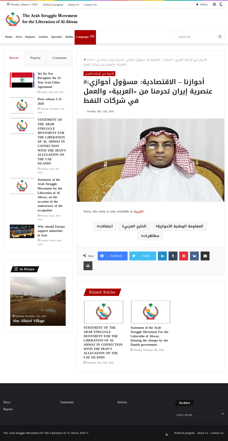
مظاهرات (151, 235)
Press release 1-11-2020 (50, 105)
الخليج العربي (135, 226)
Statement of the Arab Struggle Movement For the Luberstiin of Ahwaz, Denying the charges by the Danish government (149, 336)
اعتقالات (106, 226)
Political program (53, 4)
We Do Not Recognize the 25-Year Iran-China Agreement (50, 80)
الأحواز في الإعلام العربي (191, 59)
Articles (43, 37)
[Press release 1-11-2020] (22, 109)
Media (69, 37)
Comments (59, 58)
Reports (30, 37)
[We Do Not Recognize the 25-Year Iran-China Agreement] (22, 80)
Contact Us (90, 4)
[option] (38, 310)
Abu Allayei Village (29, 330)
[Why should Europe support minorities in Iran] (22, 240)
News (19, 37)
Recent (14, 58)
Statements (67, 402)
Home (8, 37)
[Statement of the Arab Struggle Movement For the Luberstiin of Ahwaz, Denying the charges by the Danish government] (150, 312)
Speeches (56, 37)
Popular (35, 58)
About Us (73, 4)
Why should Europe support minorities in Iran (51, 239)
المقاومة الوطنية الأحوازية (180, 226)
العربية (138, 211)
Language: (85, 37)
